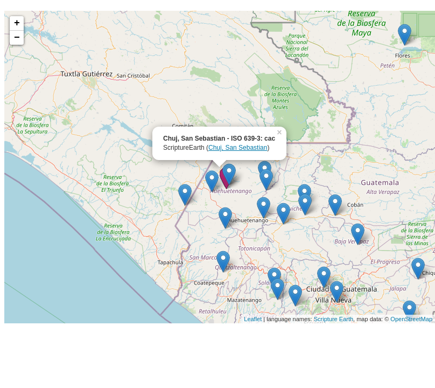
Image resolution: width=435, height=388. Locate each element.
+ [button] (17, 23)
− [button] (17, 37)
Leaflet (253, 319)
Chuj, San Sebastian (237, 147)
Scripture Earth (333, 319)
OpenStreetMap (411, 319)
